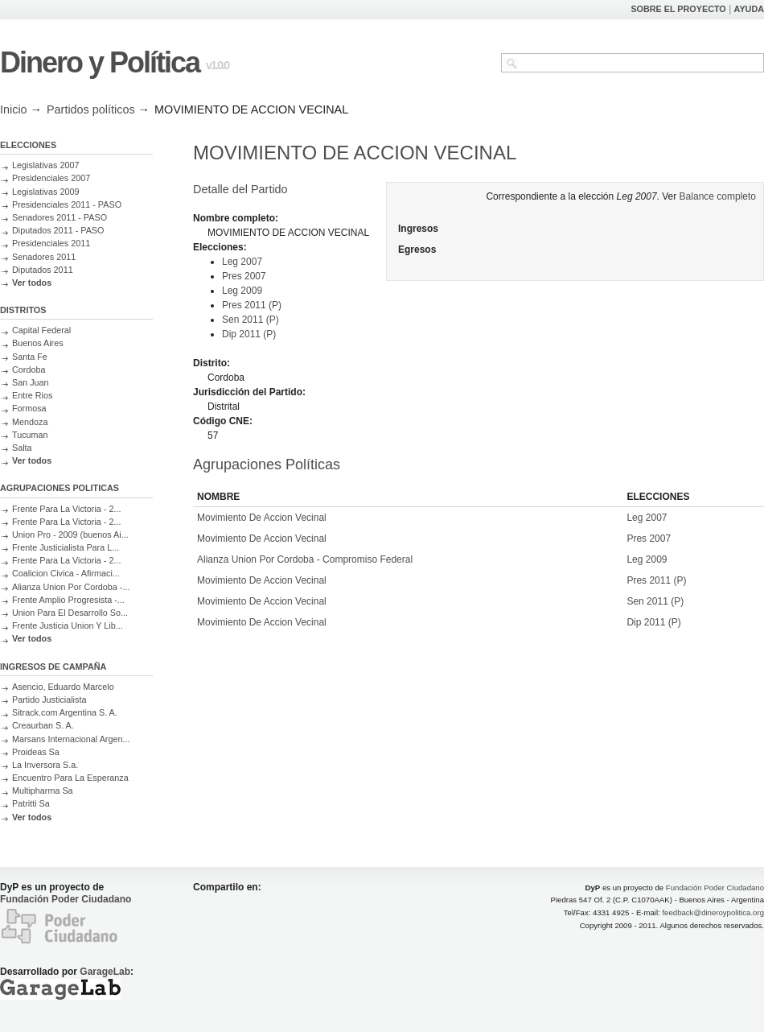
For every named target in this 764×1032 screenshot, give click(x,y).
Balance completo (718, 196)
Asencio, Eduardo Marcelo (63, 686)
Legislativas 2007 (45, 165)
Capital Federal (41, 330)
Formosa (29, 408)
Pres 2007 (244, 276)
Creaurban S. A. (43, 725)
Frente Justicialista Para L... (65, 547)
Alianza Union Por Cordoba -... (70, 587)
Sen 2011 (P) (250, 319)
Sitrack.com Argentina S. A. (64, 712)
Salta (22, 447)
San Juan (30, 382)
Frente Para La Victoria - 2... (66, 509)
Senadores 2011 (44, 257)
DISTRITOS (23, 310)
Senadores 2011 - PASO (59, 217)
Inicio (13, 109)
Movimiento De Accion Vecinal (262, 517)
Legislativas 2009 (45, 191)
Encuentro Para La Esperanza (70, 777)
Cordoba (28, 369)
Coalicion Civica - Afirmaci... (66, 573)
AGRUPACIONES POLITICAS (59, 488)
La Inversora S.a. (45, 765)
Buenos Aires (38, 343)
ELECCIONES (28, 145)
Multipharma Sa (42, 790)
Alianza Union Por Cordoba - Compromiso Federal (305, 559)
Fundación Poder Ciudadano (65, 899)
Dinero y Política (99, 62)
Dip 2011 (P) (249, 334)
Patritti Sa (31, 803)
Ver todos (31, 282)
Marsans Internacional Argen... (70, 739)
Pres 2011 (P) (251, 305)
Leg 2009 (242, 290)
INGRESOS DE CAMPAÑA (53, 666)
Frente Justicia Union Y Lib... (67, 625)
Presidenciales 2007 (51, 178)
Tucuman (30, 435)
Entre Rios (32, 395)
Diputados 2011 (42, 270)
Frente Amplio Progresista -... (68, 600)
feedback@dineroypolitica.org (713, 912)
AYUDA (749, 9)
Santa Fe (29, 356)
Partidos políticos (91, 109)
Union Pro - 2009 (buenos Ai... (70, 534)
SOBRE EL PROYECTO (678, 9)
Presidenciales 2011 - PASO (66, 204)
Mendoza (29, 422)
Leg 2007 (242, 261)
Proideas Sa (36, 752)
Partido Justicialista (49, 699)
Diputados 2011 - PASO (58, 230)
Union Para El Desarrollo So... (70, 612)
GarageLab (105, 971)
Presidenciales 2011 (51, 243)
